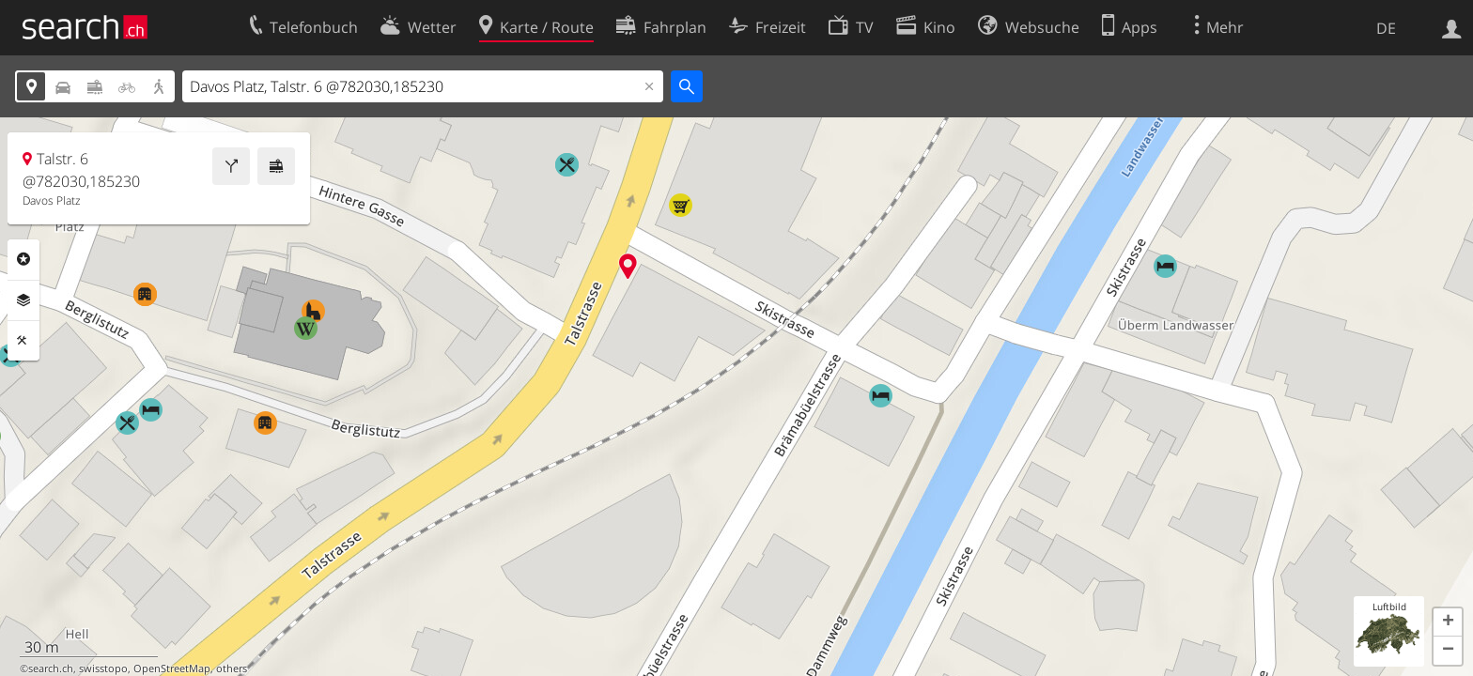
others (231, 668)
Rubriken (23, 259)
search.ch (50, 668)
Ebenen (23, 300)
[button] (1448, 622)
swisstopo (103, 668)
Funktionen (23, 341)
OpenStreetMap (171, 668)
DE (1386, 28)
